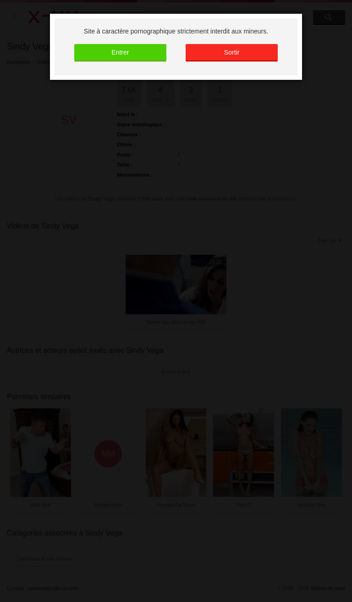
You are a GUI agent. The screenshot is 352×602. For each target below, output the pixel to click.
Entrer (120, 52)
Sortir (231, 52)
